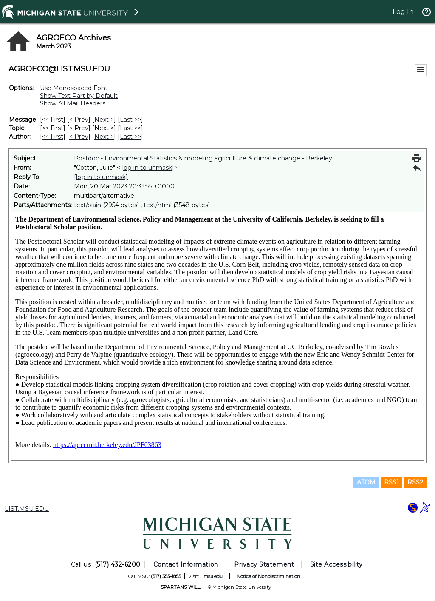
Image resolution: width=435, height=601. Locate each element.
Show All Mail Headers (72, 103)
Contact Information (185, 564)
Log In (403, 12)
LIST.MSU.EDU (27, 509)
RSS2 (415, 482)
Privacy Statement (264, 564)
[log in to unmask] (147, 167)
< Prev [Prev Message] (78, 119)
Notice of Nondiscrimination (268, 576)
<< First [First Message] (52, 119)
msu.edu (213, 576)
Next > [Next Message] (104, 119)
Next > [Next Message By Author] (104, 136)
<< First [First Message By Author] (52, 136)
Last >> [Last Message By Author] (130, 136)
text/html (158, 205)
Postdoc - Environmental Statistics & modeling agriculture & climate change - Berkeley (203, 158)
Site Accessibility (336, 564)
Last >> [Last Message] (130, 119)
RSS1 (391, 482)
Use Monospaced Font (73, 88)
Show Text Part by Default (79, 96)
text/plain (87, 205)
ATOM (366, 482)
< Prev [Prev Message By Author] (78, 136)
